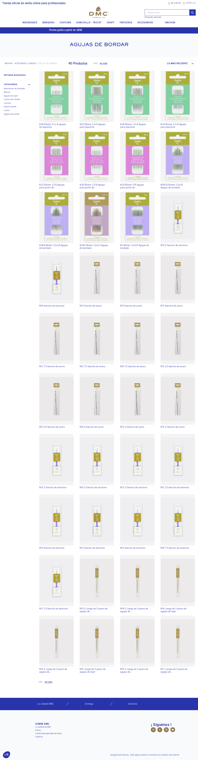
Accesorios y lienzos (25, 64)
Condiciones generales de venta (48, 734)
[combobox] (180, 64)
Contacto (39, 737)
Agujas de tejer (11, 96)
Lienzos (7, 103)
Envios (38, 730)
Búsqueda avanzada (153, 17)
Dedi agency (135, 755)
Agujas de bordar (11, 114)
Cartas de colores (12, 99)
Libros (7, 110)
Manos (7, 92)
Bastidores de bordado (14, 89)
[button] (17, 85)
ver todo (103, 64)
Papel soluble (10, 107)
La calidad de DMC (43, 727)
